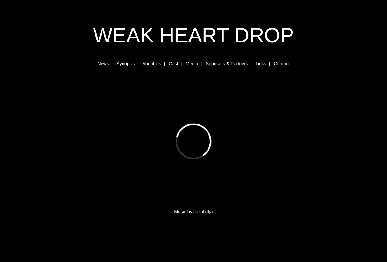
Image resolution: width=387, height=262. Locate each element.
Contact (282, 63)
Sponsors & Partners (227, 63)
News (103, 63)
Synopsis (125, 63)
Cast (173, 63)
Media (192, 63)
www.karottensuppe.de (23, 258)
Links (261, 63)
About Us (151, 63)
